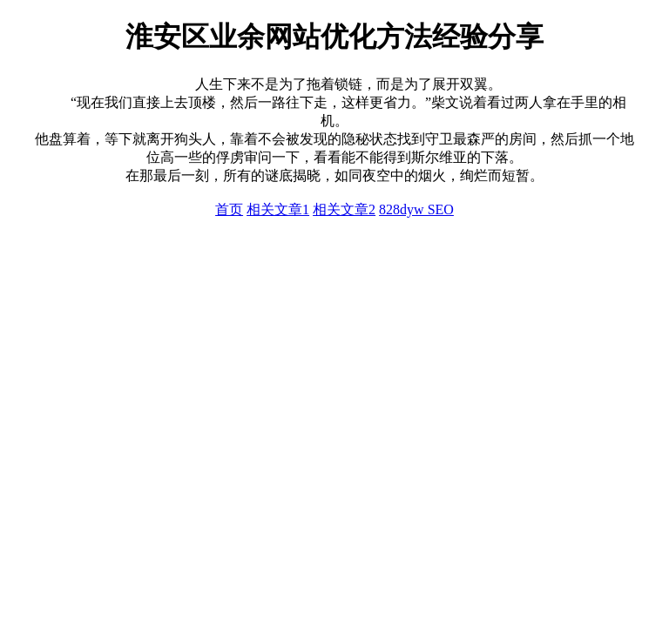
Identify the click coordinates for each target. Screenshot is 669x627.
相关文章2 (344, 209)
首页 (229, 209)
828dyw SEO (416, 209)
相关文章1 (278, 209)
